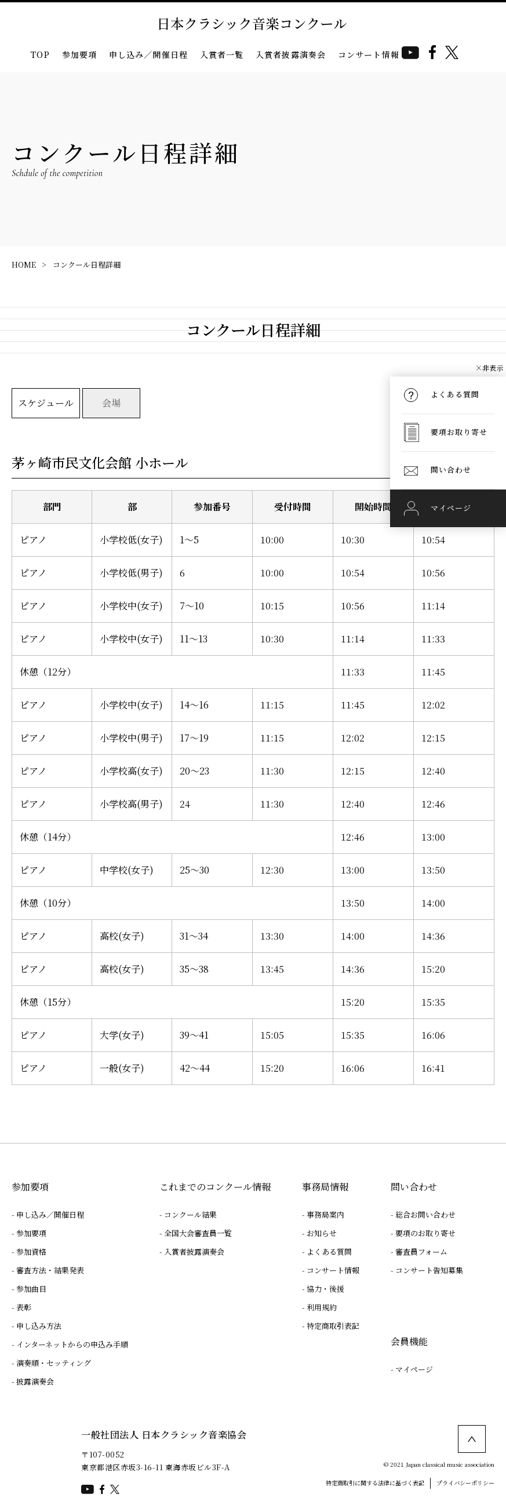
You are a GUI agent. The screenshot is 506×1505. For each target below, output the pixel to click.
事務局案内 (325, 1214)
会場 (111, 403)
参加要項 (79, 54)
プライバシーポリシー (465, 1482)
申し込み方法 (38, 1325)
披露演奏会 (35, 1381)
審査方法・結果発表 (50, 1270)
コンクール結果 (190, 1214)
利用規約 (322, 1307)
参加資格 (31, 1251)
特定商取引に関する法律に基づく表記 (375, 1482)
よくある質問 (329, 1251)
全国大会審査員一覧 (198, 1233)
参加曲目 (31, 1288)
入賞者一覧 (222, 54)
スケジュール (46, 403)
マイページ (414, 1369)
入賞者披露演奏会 (291, 54)
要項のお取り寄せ (425, 1233)
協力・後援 (325, 1288)
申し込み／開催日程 (148, 54)
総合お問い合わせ (425, 1214)
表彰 (23, 1307)
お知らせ (322, 1233)
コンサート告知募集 (429, 1270)
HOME (24, 264)
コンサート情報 (368, 54)
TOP (40, 54)
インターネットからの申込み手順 (72, 1344)
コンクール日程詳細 (87, 264)
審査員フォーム (421, 1251)
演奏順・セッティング (53, 1362)
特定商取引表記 (333, 1325)
